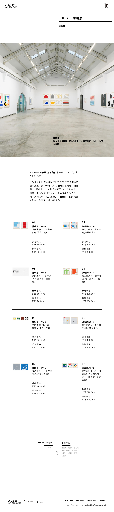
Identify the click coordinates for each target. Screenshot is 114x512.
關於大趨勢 (69, 500)
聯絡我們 (103, 500)
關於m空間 (80, 500)
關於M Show (92, 500)
